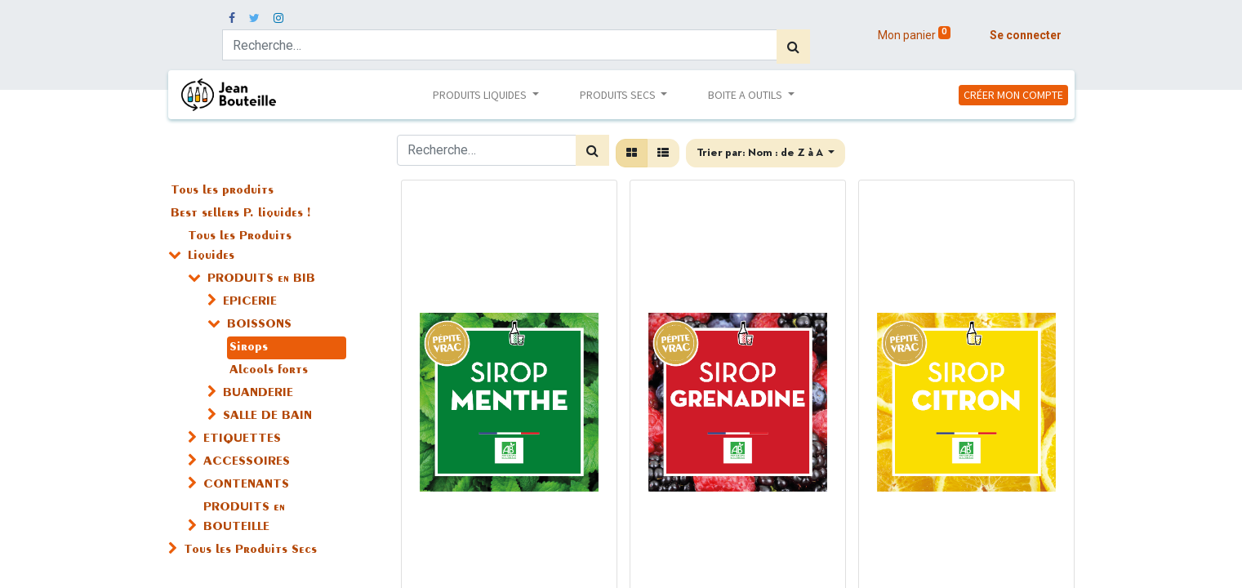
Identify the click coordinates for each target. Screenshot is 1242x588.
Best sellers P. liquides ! (240, 213)
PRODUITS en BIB (261, 279)
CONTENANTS (246, 485)
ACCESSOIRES (246, 462)
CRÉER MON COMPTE (1013, 94)
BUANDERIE (258, 393)
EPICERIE (250, 302)
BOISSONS (259, 325)
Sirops (248, 347)
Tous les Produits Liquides (240, 246)
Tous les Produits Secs (250, 550)
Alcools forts (268, 370)
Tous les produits (222, 191)
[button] (766, 153)
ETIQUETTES (242, 439)
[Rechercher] (793, 46)
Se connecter (1026, 35)
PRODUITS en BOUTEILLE (244, 517)
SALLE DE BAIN (267, 416)
